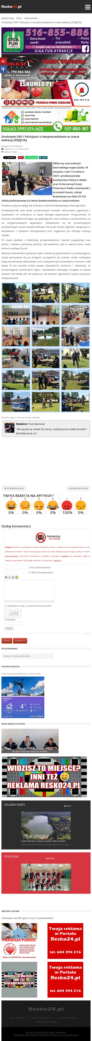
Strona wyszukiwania (46, 1022)
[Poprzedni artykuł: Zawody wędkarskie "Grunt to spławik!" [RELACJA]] (14, 488)
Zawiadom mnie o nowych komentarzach (29, 605)
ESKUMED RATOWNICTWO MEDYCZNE (35, 1035)
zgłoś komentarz (11, 556)
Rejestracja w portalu (42, 1018)
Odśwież (10, 619)
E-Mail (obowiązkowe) (41, 572)
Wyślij (9, 628)
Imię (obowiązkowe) (40, 567)
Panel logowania (17, 1018)
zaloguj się (57, 561)
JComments (87, 634)
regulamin (65, 556)
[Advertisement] (46, 463)
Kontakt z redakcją (68, 1018)
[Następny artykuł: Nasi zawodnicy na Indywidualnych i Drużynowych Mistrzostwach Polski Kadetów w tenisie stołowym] (78, 488)
